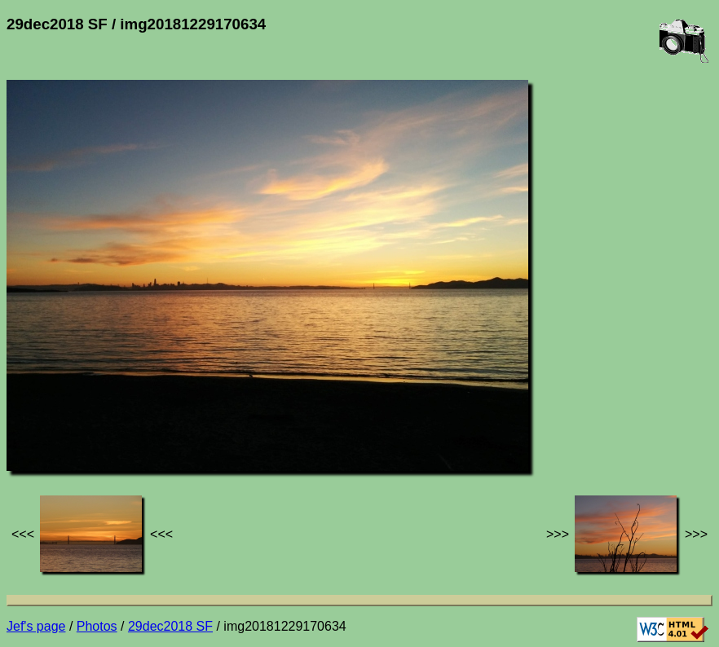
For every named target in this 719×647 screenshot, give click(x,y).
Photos (97, 626)
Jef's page (36, 626)
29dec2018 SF (170, 626)
